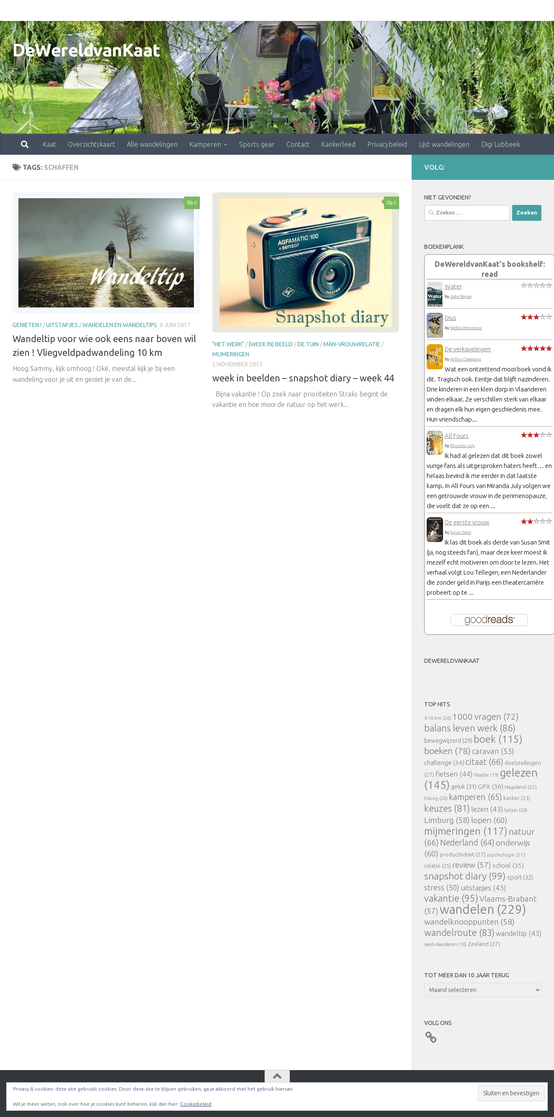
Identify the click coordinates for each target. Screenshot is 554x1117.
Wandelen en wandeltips (119, 325)
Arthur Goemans (465, 359)
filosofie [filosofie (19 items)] (486, 774)
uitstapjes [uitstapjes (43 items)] (483, 888)
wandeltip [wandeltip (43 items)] (518, 933)
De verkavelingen (468, 349)
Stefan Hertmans (466, 327)
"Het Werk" (228, 344)
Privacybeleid (350, 10)
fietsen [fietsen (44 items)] (453, 774)
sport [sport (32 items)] (520, 877)
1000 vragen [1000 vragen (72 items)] (485, 716)
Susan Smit (460, 532)
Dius (450, 317)
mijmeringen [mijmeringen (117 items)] (466, 831)
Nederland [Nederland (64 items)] (467, 842)
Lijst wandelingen (407, 10)
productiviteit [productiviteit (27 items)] (463, 854)
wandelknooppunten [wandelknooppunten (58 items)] (469, 921)
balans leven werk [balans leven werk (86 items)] (469, 728)
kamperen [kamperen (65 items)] (475, 797)
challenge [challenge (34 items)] (444, 762)
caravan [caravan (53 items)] (493, 751)
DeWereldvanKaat (86, 50)
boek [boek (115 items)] (498, 739)
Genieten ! (27, 325)
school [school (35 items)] (508, 865)
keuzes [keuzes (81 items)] (447, 808)
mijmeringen (230, 354)
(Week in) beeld (271, 344)
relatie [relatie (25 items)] (437, 866)
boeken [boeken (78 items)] (447, 751)
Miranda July (462, 445)
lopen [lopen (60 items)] (489, 820)
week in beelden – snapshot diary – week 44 (303, 378)
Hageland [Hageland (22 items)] (521, 787)
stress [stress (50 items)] (441, 887)
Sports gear (220, 10)
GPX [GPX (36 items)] (490, 786)
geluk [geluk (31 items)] (464, 786)
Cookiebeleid (195, 1104)
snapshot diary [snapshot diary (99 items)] (465, 875)
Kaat (12, 10)
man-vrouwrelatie (351, 344)
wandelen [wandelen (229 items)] (483, 909)
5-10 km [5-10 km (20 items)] (437, 718)
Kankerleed (301, 10)
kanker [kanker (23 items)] (516, 798)
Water (453, 286)
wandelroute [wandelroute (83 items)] (459, 933)
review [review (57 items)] (471, 864)
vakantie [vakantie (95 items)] (451, 898)
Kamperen (168, 10)
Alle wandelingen (115, 10)
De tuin (308, 344)
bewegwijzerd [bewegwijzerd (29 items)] (448, 740)
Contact (261, 10)
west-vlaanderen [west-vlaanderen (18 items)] (445, 944)
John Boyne (461, 296)
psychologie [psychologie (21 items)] (506, 854)
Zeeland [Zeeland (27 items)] (484, 944)
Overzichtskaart (54, 10)
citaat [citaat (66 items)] (484, 762)
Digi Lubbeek (463, 10)
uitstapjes (62, 325)
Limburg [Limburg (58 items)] (447, 820)
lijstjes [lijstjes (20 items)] (515, 810)
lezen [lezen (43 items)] (487, 809)
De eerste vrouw (467, 522)
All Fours (457, 435)
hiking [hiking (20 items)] (436, 798)
